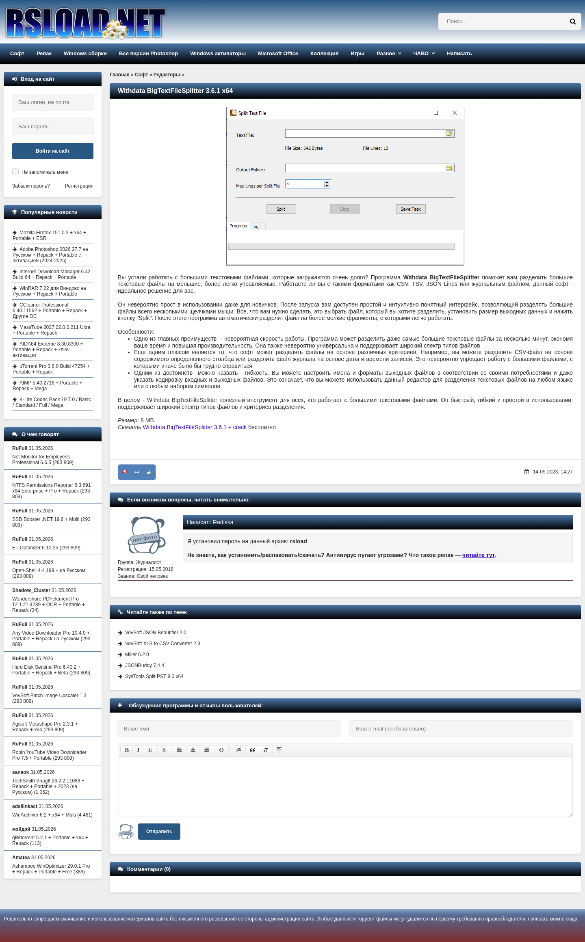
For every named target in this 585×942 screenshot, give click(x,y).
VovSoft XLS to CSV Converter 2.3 (162, 643)
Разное (386, 53)
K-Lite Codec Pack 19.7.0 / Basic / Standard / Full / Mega (52, 402)
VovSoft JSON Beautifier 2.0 (155, 632)
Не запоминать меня (45, 172)
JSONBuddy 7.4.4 (144, 665)
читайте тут (478, 555)
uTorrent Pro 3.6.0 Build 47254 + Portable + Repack (51, 369)
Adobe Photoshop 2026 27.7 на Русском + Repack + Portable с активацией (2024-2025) (50, 255)
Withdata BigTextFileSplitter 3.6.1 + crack (195, 427)
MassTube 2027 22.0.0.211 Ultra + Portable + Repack (51, 330)
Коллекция (324, 53)
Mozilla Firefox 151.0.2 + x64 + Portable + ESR (49, 235)
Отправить (159, 831)
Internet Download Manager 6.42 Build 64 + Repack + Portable (52, 274)
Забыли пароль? (31, 186)
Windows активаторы (218, 53)
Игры (357, 53)
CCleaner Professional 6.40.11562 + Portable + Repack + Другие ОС (50, 310)
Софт (17, 53)
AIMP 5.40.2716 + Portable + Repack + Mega (47, 385)
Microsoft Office (278, 53)
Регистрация (79, 186)
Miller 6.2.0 (137, 654)
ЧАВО (421, 53)
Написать (459, 53)
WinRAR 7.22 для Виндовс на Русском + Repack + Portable (49, 291)
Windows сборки (85, 53)
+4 (137, 472)
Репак (44, 53)
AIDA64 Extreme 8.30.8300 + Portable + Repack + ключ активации (48, 349)
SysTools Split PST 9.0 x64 (154, 676)
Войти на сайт (53, 151)
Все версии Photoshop (148, 53)
